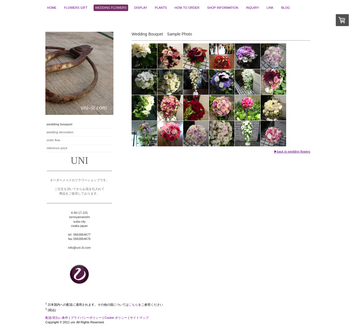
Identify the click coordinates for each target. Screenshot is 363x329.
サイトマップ (139, 317)
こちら (133, 304)
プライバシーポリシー (86, 317)
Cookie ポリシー (115, 317)
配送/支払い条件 (56, 317)
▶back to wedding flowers (292, 151)
